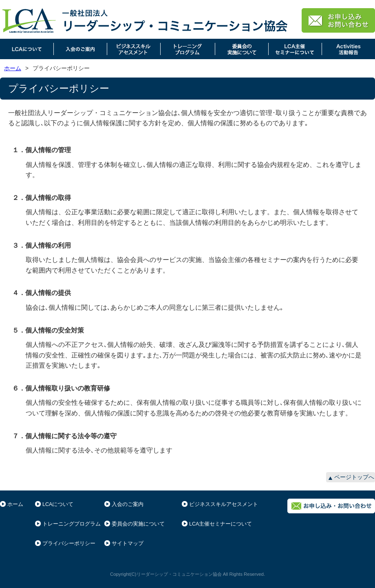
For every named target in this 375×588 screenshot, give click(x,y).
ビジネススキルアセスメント (223, 504)
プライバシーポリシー (68, 543)
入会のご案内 (127, 504)
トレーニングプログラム (71, 524)
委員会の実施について (138, 524)
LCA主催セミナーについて (220, 524)
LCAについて (57, 504)
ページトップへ (354, 477)
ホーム (12, 68)
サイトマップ (127, 543)
